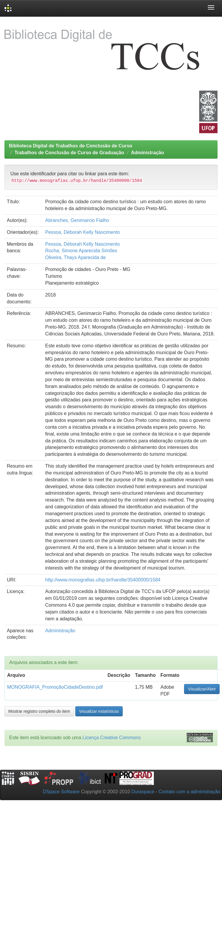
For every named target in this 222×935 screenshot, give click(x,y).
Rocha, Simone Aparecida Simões (81, 250)
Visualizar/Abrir (202, 689)
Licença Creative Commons (111, 737)
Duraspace (142, 791)
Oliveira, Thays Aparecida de (75, 257)
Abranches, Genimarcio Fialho (77, 220)
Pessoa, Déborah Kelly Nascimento (82, 232)
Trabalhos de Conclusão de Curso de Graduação (69, 152)
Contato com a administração (189, 791)
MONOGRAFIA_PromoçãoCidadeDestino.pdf (55, 687)
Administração (147, 152)
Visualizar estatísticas (99, 711)
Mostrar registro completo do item (39, 711)
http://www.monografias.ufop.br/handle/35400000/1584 (103, 579)
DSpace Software (61, 791)
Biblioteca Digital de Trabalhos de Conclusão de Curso (70, 145)
